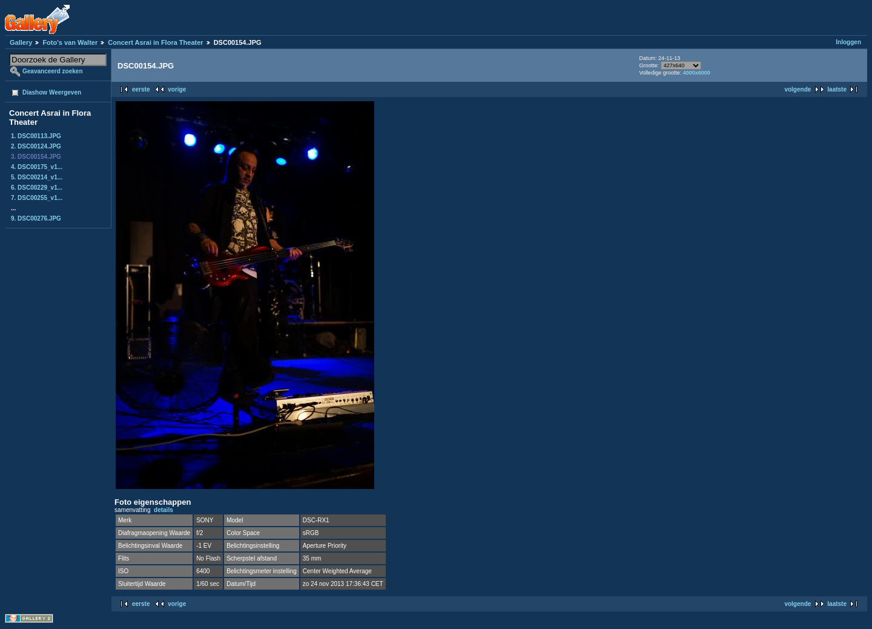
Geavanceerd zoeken (52, 71)
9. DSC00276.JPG (36, 218)
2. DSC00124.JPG (36, 146)
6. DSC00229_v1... (36, 187)
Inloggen (848, 42)
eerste (141, 89)
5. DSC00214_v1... (36, 177)
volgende (797, 89)
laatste (837, 89)
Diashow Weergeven (51, 92)
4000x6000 (696, 73)
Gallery (21, 42)
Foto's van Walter (69, 42)
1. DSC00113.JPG (36, 136)
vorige (177, 89)
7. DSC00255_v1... (36, 198)
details (163, 510)
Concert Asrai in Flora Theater (155, 42)
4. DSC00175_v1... (36, 167)
